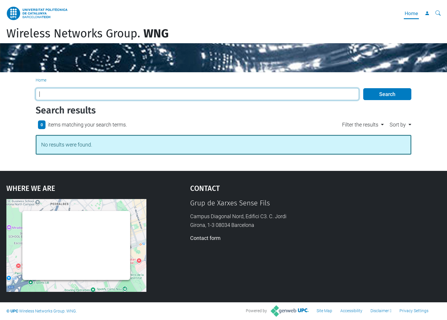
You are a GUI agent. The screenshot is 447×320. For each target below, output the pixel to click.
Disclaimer (379, 310)
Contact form (205, 238)
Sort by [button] (398, 125)
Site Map (324, 310)
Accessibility (351, 310)
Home (411, 13)
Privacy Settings (413, 310)
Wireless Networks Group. (87, 34)
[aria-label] (438, 13)
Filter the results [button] (360, 125)
